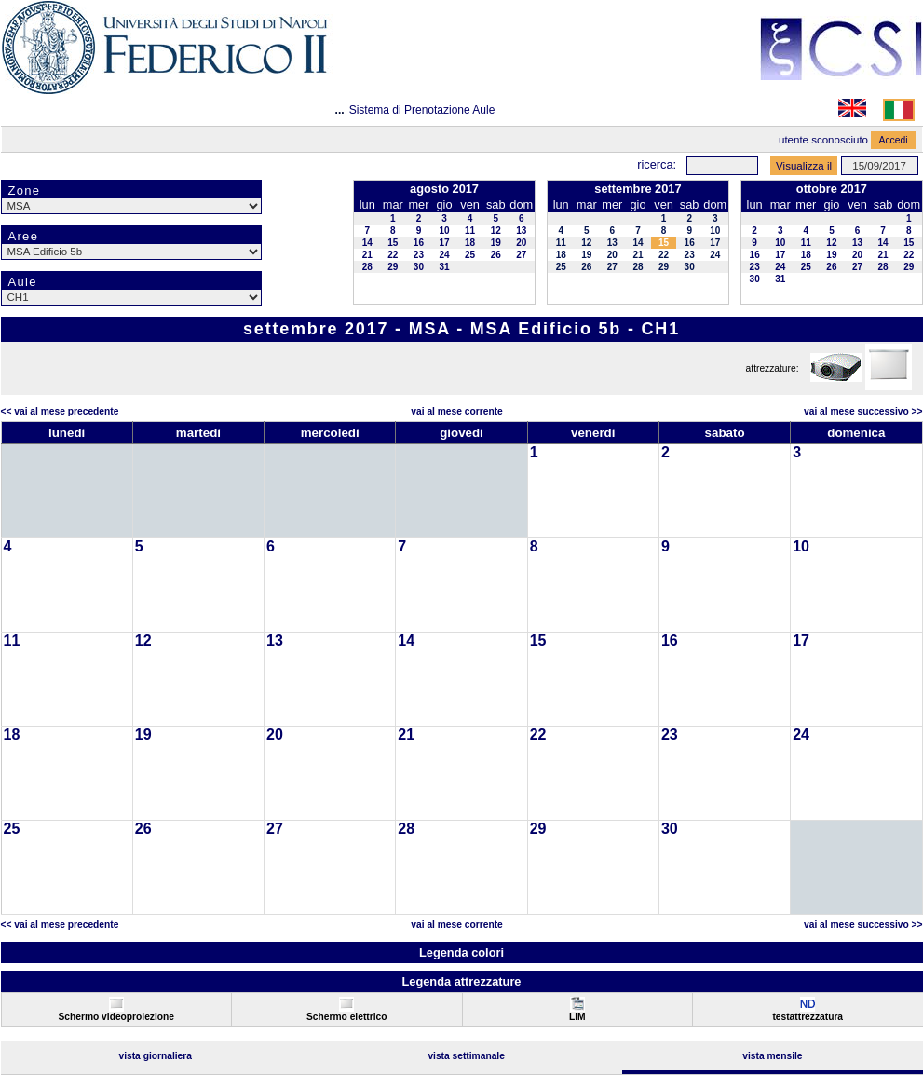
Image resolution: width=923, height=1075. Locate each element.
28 (367, 267)
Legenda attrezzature (461, 981)
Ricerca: (656, 164)
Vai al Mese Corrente (456, 411)
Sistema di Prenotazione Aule (422, 109)
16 (419, 243)
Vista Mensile (772, 1056)
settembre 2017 (637, 189)
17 (444, 243)
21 (367, 255)
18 (470, 243)
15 (392, 243)
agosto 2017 (444, 189)
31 (444, 267)
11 (470, 230)
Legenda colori (461, 952)
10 (444, 230)
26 (496, 255)
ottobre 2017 (831, 189)
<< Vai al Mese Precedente (60, 411)
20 (521, 243)
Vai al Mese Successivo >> (863, 411)
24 (444, 255)
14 (367, 243)
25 (470, 255)
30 (419, 267)
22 (392, 255)
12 (496, 230)
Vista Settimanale (466, 1056)
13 (521, 230)
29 (392, 267)
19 (496, 243)
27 (521, 255)
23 (419, 255)
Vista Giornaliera (155, 1056)
